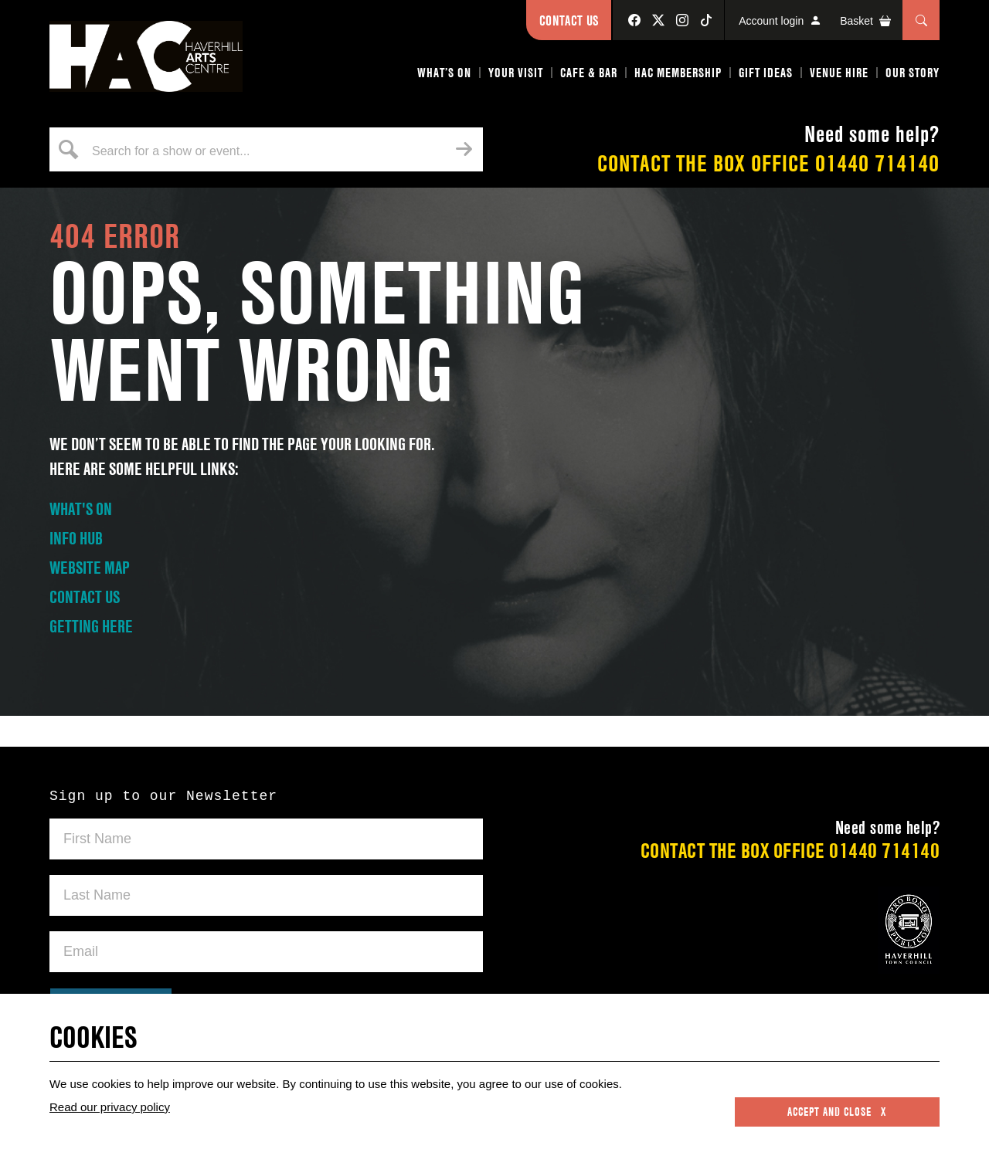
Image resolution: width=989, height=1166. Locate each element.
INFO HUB (76, 538)
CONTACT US (84, 596)
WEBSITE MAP (89, 567)
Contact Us (568, 20)
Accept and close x (836, 1112)
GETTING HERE (91, 626)
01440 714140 (877, 163)
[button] (445, 75)
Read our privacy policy (109, 1106)
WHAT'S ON (80, 508)
